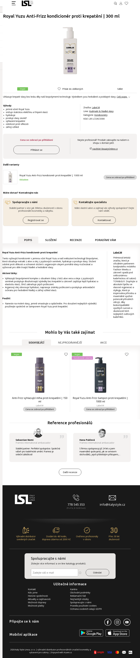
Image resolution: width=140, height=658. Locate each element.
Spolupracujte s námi (80, 602)
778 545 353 (76, 504)
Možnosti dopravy (37, 602)
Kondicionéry (100, 114)
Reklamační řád (78, 595)
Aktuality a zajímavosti (39, 599)
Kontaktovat (104, 220)
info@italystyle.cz (112, 504)
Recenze (76, 240)
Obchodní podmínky (80, 592)
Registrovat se (36, 220)
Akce (103, 342)
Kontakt (32, 589)
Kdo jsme (33, 592)
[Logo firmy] (27, 3)
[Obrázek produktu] (70, 51)
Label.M (96, 107)
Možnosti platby (36, 605)
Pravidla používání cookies (83, 605)
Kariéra (73, 589)
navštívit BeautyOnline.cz (103, 148)
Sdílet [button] (118, 88)
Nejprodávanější (70, 342)
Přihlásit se (36, 149)
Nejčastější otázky (79, 599)
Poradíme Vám (105, 240)
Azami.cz (68, 652)
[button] (70, 89)
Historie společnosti (38, 595)
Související (36, 342)
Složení (51, 240)
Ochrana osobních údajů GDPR (86, 608)
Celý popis (122, 96)
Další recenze (70, 472)
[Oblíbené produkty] (128, 3)
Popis (28, 240)
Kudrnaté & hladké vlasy (101, 111)
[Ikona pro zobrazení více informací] (80, 573)
